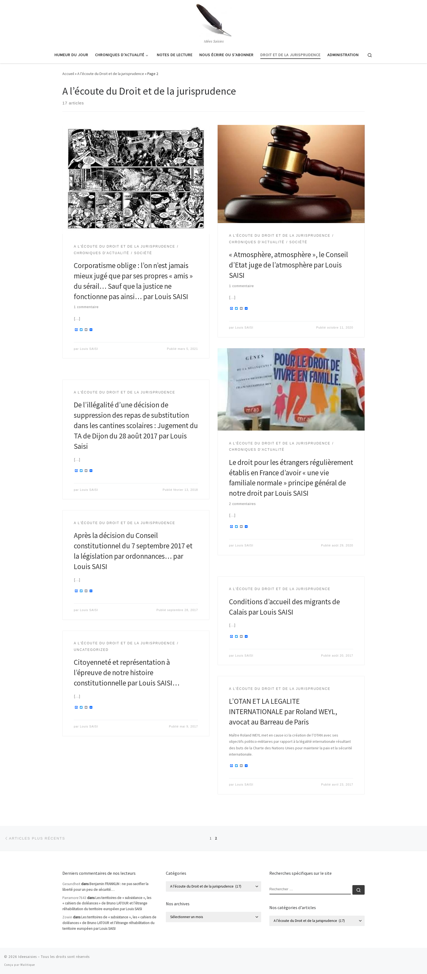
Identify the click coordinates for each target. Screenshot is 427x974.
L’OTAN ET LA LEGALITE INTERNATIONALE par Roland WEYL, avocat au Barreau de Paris (283, 711)
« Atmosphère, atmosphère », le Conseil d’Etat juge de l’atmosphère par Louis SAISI (288, 265)
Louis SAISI (89, 348)
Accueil (68, 73)
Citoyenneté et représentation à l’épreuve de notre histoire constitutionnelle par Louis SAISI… (126, 672)
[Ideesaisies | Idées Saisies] (213, 19)
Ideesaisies (27, 956)
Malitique (27, 965)
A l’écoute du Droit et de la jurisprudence (110, 73)
